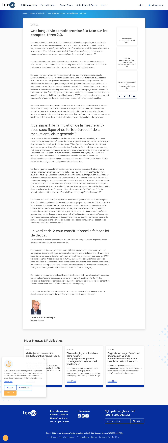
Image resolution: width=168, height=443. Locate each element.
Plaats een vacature (59, 414)
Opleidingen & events (59, 422)
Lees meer (8, 381)
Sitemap (94, 437)
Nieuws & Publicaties (38, 13)
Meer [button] (103, 5)
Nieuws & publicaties (59, 418)
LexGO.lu (115, 437)
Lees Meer (71, 381)
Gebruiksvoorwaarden (67, 437)
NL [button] (140, 5)
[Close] (44, 359)
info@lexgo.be (84, 411)
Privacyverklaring (83, 437)
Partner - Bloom (37, 320)
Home (25, 13)
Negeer (10, 388)
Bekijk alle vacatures (59, 411)
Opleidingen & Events (86, 5)
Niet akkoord (24, 388)
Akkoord (10, 393)
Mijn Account (156, 5)
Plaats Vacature (48, 5)
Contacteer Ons (104, 437)
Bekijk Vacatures (29, 5)
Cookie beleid (52, 437)
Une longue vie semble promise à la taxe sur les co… (67, 13)
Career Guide (66, 5)
